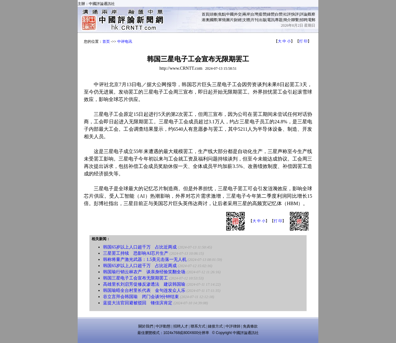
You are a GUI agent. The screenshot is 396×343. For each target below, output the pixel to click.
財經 (238, 20)
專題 (278, 20)
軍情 (222, 20)
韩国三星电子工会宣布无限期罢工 (135, 278)
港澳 (205, 20)
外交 (238, 14)
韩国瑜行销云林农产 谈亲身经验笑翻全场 (144, 272)
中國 (230, 14)
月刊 (254, 20)
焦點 (222, 14)
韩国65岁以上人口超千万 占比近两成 (140, 247)
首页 (106, 41)
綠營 (270, 14)
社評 (287, 14)
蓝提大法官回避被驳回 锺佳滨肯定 (137, 303)
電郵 (311, 20)
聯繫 (295, 20)
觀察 (311, 14)
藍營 (262, 14)
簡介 (287, 20)
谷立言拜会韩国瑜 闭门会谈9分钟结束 (141, 296)
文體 (246, 20)
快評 (295, 14)
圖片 (230, 20)
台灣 (254, 14)
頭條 (213, 14)
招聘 (303, 20)
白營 (278, 14)
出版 (262, 20)
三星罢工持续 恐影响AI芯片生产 (135, 253)
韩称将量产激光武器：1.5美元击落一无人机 (145, 259)
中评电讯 (124, 41)
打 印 (303, 41)
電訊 (270, 20)
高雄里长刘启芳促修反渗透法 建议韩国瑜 (144, 284)
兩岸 (246, 14)
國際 (213, 20)
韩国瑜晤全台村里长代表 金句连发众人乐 (144, 290)
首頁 (205, 14)
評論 (303, 14)
